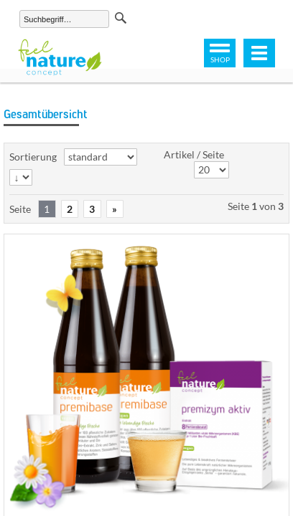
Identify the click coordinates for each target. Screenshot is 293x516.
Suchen (121, 18)
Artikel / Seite (194, 154)
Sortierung (33, 156)
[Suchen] (64, 19)
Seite (20, 209)
